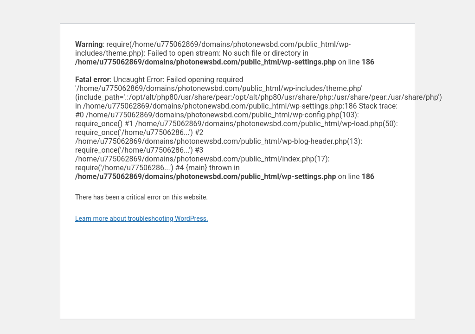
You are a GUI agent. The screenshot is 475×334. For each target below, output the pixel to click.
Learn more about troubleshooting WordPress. (141, 218)
